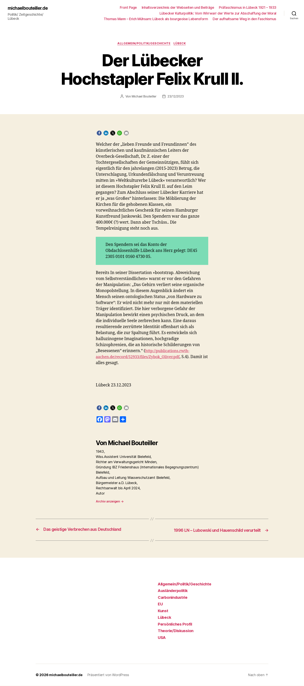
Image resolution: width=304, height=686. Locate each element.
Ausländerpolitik (174, 590)
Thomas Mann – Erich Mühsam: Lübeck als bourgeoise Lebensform (156, 19)
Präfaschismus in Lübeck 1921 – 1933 (247, 7)
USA (162, 637)
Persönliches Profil (176, 624)
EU (160, 604)
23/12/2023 (175, 97)
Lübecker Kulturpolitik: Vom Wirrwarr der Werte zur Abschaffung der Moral (218, 13)
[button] (99, 133)
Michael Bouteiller (143, 97)
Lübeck (181, 44)
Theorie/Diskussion (177, 630)
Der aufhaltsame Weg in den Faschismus (244, 19)
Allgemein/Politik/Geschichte (144, 44)
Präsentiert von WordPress (109, 675)
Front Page (128, 7)
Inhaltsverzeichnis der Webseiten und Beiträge (178, 7)
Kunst (163, 610)
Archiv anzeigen (110, 502)
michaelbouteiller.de (29, 8)
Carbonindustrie (174, 597)
